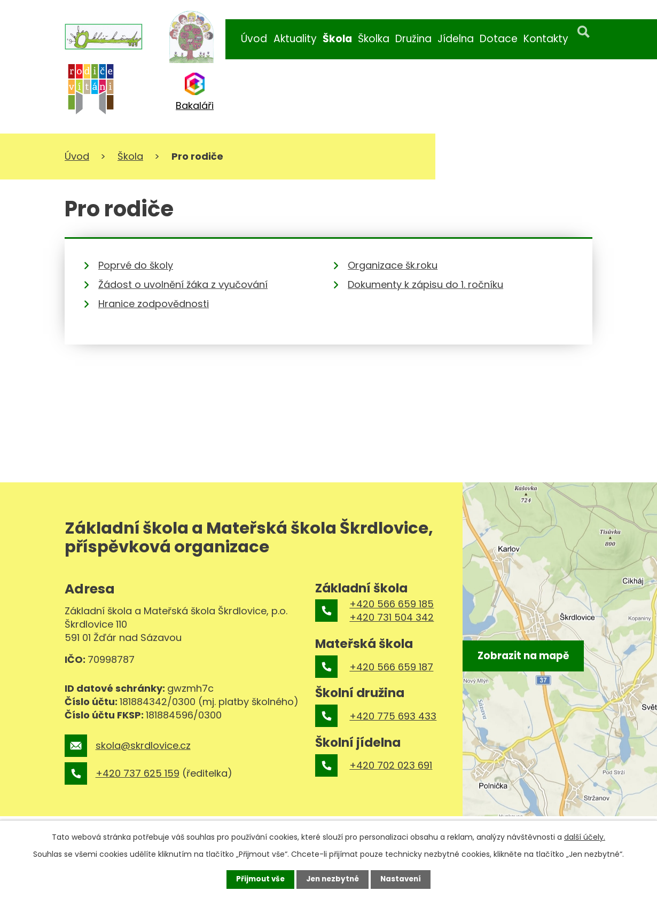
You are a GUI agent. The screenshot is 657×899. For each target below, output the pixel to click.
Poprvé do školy (135, 265)
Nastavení (403, 879)
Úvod (254, 39)
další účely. (584, 836)
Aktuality (295, 39)
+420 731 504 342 (391, 617)
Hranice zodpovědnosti (153, 303)
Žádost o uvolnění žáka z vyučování (183, 284)
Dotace (499, 39)
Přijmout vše (257, 879)
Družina (413, 39)
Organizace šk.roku (392, 265)
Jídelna (455, 39)
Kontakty (545, 39)
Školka (373, 39)
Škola (337, 39)
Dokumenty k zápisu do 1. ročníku (425, 284)
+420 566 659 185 (391, 604)
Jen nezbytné (332, 879)
